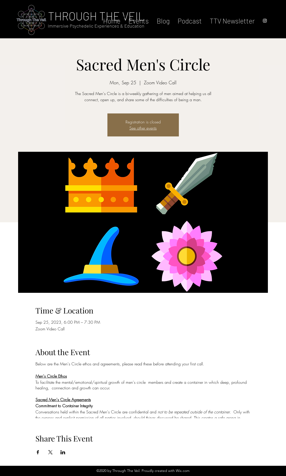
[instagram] (264, 20)
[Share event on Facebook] (37, 452)
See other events (143, 128)
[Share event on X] (50, 452)
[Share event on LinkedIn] (62, 452)
